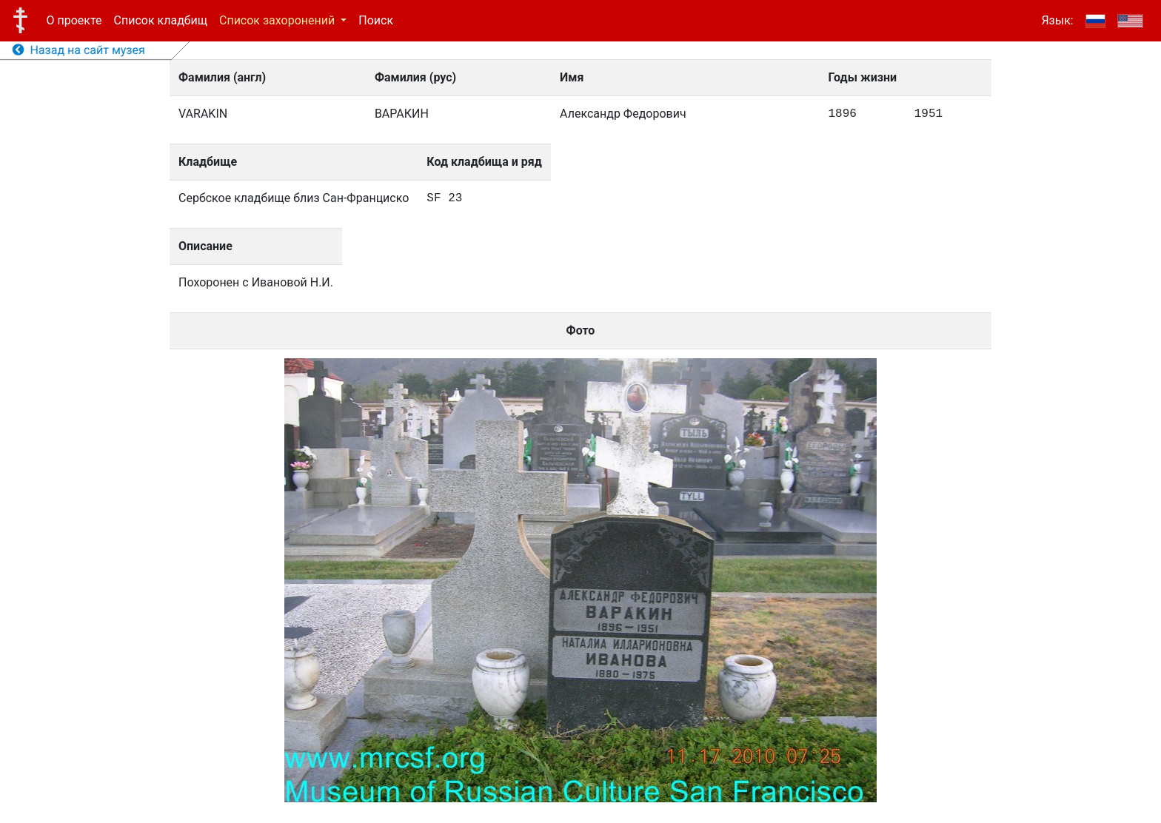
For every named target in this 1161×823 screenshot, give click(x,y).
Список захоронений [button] (278, 20)
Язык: (1057, 20)
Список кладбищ (160, 20)
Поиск (375, 20)
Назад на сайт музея (79, 50)
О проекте (74, 20)
